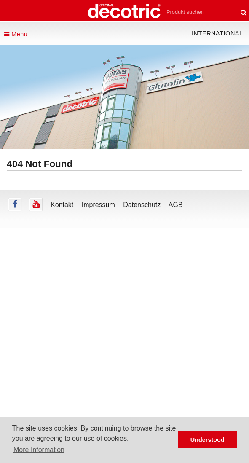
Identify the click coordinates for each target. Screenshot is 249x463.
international (217, 33)
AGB (176, 204)
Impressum (98, 204)
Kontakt (62, 204)
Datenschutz (142, 204)
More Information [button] (38, 449)
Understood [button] (207, 439)
